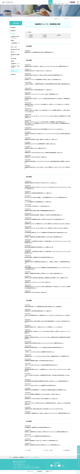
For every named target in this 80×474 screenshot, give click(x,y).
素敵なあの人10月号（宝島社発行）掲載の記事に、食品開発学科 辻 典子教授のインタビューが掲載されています (46, 277)
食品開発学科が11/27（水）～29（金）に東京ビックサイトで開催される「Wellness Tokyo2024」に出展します (46, 228)
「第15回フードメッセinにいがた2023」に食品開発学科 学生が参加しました (39, 351)
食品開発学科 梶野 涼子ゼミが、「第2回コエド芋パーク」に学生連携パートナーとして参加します (44, 327)
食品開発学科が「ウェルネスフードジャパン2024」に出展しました (38, 282)
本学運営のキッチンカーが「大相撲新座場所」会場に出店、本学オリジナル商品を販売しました (43, 79)
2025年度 (45, 35)
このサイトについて (30, 471)
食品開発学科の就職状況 (15, 55)
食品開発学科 (13, 33)
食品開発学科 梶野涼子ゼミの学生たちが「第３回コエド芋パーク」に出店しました (41, 182)
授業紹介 (12, 40)
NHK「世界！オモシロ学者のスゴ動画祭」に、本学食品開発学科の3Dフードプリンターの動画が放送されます (46, 197)
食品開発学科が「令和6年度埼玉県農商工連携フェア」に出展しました (38, 193)
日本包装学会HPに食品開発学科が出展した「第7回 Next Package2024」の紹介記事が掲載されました (45, 219)
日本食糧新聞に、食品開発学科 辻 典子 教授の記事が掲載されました (38, 427)
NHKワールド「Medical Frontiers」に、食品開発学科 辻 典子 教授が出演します (40, 385)
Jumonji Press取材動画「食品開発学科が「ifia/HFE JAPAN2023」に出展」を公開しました (42, 394)
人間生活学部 (16, 23)
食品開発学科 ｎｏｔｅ (15, 63)
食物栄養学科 (13, 30)
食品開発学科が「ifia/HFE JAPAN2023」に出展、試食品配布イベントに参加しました (41, 398)
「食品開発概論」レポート (15, 43)
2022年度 (45, 36)
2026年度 (31, 35)
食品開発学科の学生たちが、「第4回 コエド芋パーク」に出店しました (38, 70)
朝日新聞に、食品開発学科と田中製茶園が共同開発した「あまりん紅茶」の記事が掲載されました (43, 236)
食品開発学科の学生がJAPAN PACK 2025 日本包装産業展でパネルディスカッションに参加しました (44, 129)
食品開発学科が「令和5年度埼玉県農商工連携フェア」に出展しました (38, 310)
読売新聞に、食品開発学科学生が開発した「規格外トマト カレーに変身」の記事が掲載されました (44, 273)
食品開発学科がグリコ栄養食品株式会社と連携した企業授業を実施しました (39, 52)
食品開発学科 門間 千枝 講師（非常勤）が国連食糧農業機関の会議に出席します (40, 210)
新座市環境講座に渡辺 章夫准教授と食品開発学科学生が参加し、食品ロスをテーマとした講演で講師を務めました (47, 381)
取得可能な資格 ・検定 (15, 49)
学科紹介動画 (13, 58)
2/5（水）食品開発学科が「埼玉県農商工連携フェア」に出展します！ (38, 201)
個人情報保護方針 (39, 471)
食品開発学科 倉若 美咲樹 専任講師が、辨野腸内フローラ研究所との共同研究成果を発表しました (43, 214)
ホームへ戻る (28, 450)
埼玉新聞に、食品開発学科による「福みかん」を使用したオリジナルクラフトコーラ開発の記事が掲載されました (46, 431)
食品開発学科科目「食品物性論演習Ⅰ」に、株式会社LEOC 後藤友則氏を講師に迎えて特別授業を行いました (46, 389)
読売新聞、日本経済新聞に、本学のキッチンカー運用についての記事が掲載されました (41, 440)
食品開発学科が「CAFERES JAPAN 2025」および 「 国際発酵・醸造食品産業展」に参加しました (44, 152)
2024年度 (59, 35)
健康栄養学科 (13, 27)
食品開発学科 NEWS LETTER (15, 67)
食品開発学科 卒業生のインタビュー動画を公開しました (35, 148)
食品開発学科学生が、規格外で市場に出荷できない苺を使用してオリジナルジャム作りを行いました (44, 408)
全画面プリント (57, 18)
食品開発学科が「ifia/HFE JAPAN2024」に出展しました (36, 292)
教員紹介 (12, 61)
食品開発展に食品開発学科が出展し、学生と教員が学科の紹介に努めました (39, 360)
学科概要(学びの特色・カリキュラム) (15, 37)
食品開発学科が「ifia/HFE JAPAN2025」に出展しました (36, 157)
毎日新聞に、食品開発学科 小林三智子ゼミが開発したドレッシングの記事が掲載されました (42, 444)
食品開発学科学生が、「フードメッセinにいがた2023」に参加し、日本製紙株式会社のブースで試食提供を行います (47, 356)
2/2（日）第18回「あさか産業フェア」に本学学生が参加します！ (37, 206)
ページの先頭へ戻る (66, 450)
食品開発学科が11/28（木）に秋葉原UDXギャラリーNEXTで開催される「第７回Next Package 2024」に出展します (47, 223)
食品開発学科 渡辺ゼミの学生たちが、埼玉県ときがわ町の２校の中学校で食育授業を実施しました (44, 75)
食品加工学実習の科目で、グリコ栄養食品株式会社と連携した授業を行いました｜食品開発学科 (43, 306)
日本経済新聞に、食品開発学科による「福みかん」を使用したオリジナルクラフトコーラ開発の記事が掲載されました (47, 413)
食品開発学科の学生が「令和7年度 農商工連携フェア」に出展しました (38, 89)
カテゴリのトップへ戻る (48, 450)
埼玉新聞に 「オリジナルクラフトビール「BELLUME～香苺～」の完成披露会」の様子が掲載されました (45, 121)
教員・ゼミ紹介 (14, 47)
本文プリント (66, 18)
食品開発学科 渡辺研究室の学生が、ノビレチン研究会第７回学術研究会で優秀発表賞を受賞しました (44, 347)
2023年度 (31, 36)
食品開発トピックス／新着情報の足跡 (15, 70)
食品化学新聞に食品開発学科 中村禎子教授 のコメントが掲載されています (39, 247)
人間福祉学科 (13, 74)
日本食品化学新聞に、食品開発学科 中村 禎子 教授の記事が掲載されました (39, 257)
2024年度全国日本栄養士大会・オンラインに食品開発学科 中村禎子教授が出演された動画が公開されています (46, 232)
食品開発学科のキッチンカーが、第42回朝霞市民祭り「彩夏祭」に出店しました (40, 143)
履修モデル (13, 52)
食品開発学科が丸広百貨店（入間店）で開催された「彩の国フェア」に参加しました (41, 139)
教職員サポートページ (49, 471)
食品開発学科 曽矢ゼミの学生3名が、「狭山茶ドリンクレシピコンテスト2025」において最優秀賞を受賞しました (47, 66)
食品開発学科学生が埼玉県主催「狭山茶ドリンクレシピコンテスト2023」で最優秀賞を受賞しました (44, 343)
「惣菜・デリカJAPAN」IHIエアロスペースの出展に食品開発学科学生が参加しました (41, 365)
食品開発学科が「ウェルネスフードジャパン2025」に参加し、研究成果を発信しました (41, 94)
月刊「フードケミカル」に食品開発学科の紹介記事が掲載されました (38, 436)
